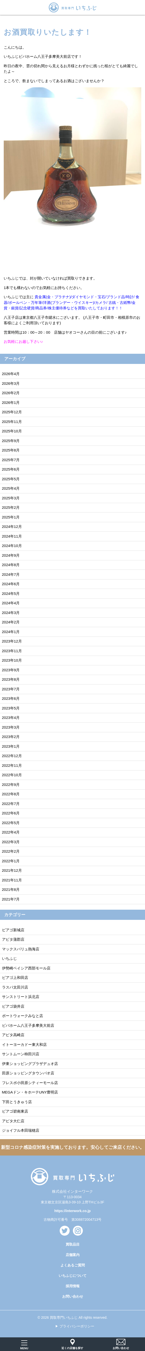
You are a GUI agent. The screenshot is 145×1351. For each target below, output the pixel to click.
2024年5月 (11, 593)
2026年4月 (11, 374)
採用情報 (73, 1286)
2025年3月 (11, 498)
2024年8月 (11, 565)
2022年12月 (12, 756)
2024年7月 (11, 574)
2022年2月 (11, 851)
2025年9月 (11, 441)
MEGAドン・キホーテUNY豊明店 (30, 1092)
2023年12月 (12, 641)
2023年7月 (11, 689)
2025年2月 (11, 507)
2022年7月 (11, 804)
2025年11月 (12, 421)
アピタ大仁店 (13, 1121)
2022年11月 (12, 765)
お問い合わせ (72, 1296)
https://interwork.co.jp (72, 1211)
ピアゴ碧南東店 (15, 1111)
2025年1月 (11, 517)
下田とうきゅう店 (17, 1102)
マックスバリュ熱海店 (20, 949)
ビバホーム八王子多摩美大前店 (28, 1025)
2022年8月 (11, 794)
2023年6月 (11, 698)
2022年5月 (11, 823)
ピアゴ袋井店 (13, 1006)
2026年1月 (11, 402)
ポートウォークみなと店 (22, 1016)
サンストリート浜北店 (20, 997)
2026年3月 (11, 383)
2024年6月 (11, 584)
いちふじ (9, 958)
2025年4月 (11, 488)
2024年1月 (11, 632)
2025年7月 (11, 460)
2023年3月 (11, 727)
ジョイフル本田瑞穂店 (20, 1130)
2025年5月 (11, 479)
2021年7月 (11, 899)
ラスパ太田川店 (15, 987)
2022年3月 (11, 842)
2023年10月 (12, 660)
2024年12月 (12, 526)
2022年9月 (11, 784)
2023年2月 (11, 737)
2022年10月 (12, 775)
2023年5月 (11, 708)
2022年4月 (11, 832)
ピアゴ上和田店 (15, 977)
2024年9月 (11, 555)
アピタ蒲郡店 (13, 939)
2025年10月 (12, 431)
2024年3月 (11, 613)
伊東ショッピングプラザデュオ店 (30, 1064)
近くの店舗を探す (72, 1344)
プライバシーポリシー (76, 1326)
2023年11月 (12, 651)
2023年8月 (11, 679)
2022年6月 (11, 813)
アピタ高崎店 (13, 1035)
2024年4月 (11, 603)
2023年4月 (11, 717)
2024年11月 (12, 536)
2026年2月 (11, 393)
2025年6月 (11, 469)
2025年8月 (11, 450)
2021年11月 (12, 880)
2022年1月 (11, 861)
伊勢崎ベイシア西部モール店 (26, 968)
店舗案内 (73, 1255)
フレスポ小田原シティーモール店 (30, 1083)
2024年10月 (12, 546)
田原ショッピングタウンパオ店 (28, 1073)
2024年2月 (11, 622)
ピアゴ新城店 (13, 930)
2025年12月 (12, 412)
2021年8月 (11, 889)
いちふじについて (73, 1276)
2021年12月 (12, 870)
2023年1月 (11, 746)
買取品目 (73, 1244)
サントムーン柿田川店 (20, 1054)
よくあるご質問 (72, 1265)
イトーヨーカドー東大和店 (24, 1044)
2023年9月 (11, 670)
